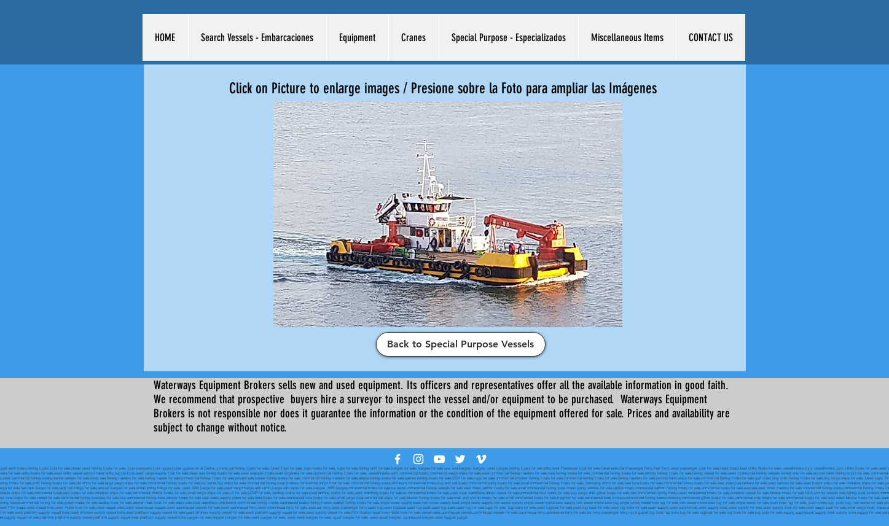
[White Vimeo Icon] (481, 459)
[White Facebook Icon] (397, 459)
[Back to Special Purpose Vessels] (461, 344)
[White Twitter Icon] (460, 459)
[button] (257, 37)
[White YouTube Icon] (439, 459)
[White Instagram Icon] (418, 459)
